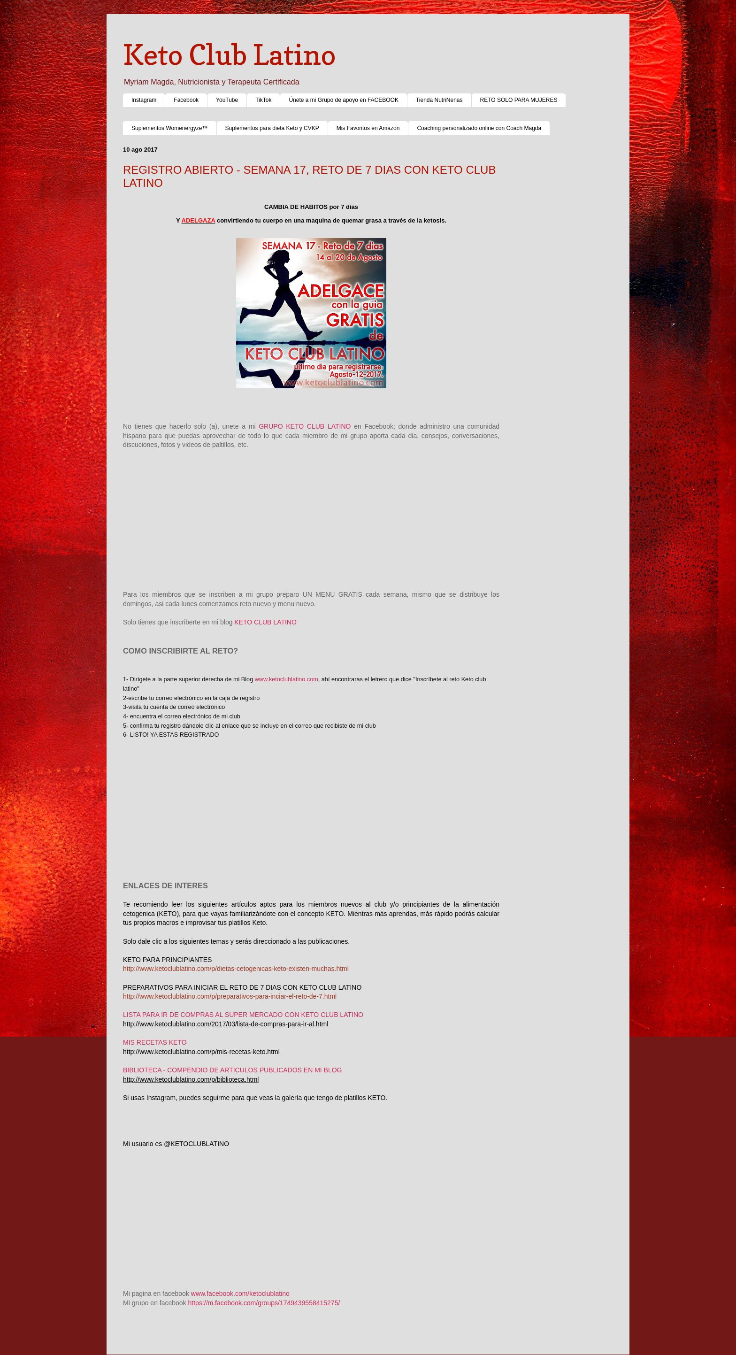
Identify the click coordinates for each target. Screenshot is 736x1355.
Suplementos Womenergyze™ (169, 128)
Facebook (186, 100)
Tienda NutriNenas (439, 100)
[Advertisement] (311, 515)
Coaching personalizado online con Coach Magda (479, 128)
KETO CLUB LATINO (265, 622)
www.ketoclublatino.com (286, 679)
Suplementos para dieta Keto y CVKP (272, 128)
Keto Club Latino (229, 54)
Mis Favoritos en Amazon (368, 128)
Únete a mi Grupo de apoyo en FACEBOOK (343, 100)
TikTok (263, 100)
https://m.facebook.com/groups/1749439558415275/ (265, 1303)
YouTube (227, 100)
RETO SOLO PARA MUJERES (519, 100)
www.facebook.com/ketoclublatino (240, 1293)
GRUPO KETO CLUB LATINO (305, 426)
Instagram (143, 100)
